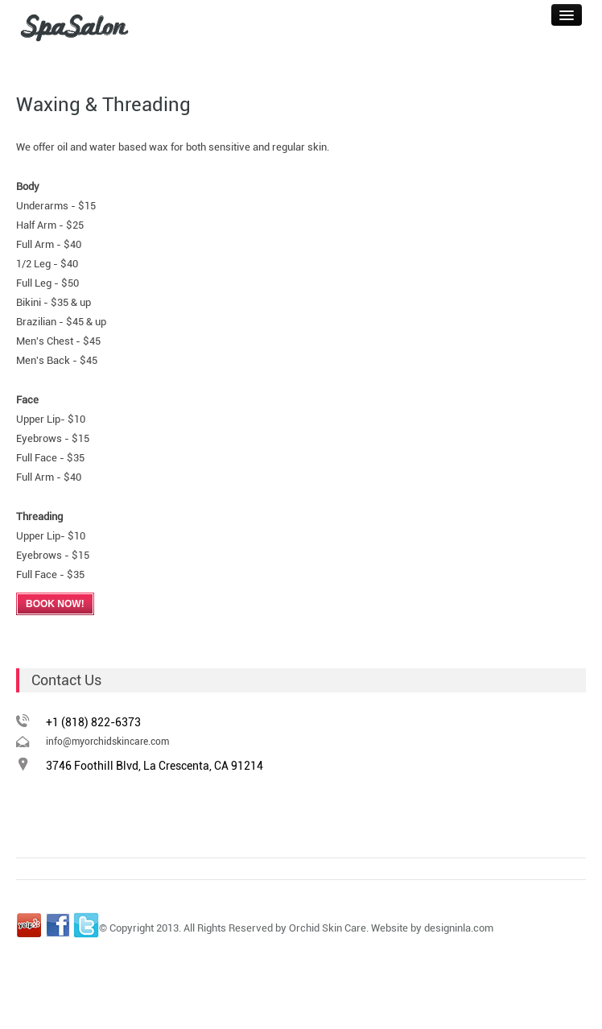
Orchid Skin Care (327, 928)
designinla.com (458, 928)
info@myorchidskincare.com (107, 741)
